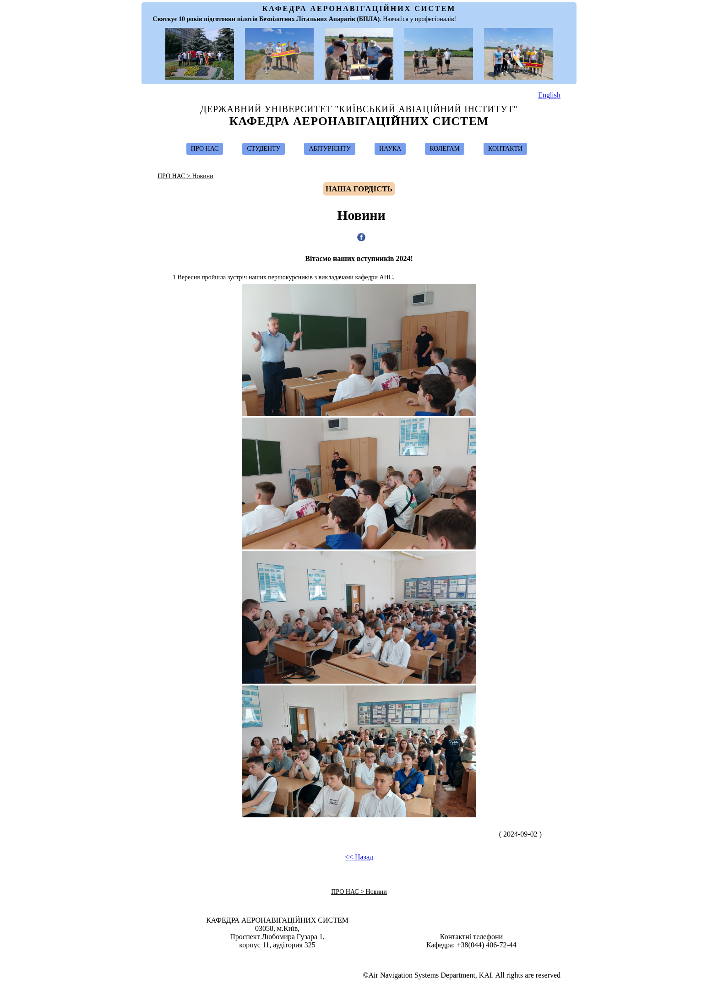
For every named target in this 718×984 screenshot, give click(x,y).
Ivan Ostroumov (363, 957)
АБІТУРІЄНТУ (330, 148)
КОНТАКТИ (505, 148)
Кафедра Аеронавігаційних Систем (359, 121)
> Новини (199, 176)
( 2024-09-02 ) (527, 834)
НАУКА (390, 148)
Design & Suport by (360, 957)
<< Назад (359, 857)
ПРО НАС (205, 148)
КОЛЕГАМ (445, 148)
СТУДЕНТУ (263, 148)
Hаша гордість (359, 189)
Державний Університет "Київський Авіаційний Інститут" (359, 109)
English (549, 95)
